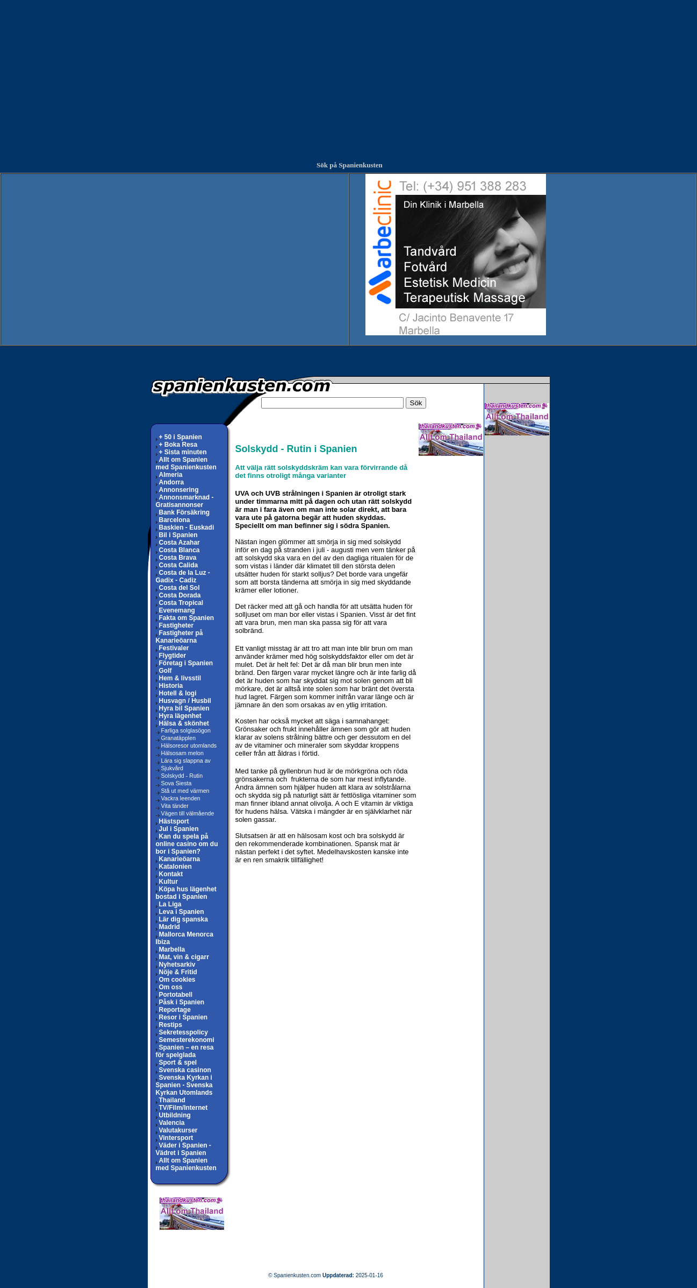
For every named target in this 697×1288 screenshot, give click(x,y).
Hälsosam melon (180, 753)
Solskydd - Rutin (179, 775)
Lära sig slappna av (183, 760)
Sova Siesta (174, 783)
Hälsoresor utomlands (186, 745)
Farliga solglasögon (183, 730)
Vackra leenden (178, 798)
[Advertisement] (348, 75)
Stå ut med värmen (183, 790)
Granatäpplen (176, 738)
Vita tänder (172, 806)
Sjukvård (169, 768)
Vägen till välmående (185, 813)
